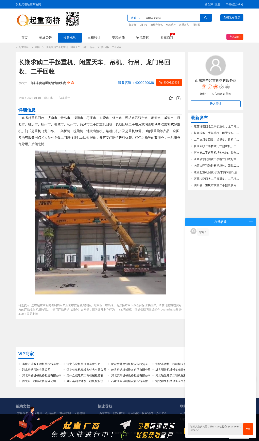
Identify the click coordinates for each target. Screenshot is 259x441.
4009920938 (169, 82)
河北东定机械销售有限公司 (84, 364)
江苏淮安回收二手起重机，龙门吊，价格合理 (222, 126)
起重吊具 (184, 24)
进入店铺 (215, 103)
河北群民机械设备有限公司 (172, 381)
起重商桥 (24, 47)
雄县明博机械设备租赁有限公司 (175, 369)
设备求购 (69, 37)
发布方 (22, 83)
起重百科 (166, 37)
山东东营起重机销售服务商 (52, 83)
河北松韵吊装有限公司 (36, 369)
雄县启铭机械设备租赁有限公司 (131, 369)
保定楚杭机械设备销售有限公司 (86, 369)
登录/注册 (212, 4)
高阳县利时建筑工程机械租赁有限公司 (91, 381)
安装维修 (118, 37)
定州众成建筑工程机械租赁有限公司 (89, 375)
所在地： (49, 98)
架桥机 (132, 24)
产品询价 (235, 37)
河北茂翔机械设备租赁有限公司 (131, 375)
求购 (37, 47)
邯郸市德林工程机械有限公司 (173, 364)
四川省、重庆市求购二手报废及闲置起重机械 (222, 185)
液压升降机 (157, 24)
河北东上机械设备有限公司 (39, 381)
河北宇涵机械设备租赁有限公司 (42, 375)
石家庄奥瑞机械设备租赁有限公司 (132, 381)
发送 (248, 428)
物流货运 (142, 37)
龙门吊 (143, 24)
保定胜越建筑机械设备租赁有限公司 (133, 364)
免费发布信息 (231, 17)
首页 (24, 37)
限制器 (196, 24)
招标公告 (45, 37)
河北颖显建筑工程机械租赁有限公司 (178, 375)
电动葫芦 (171, 24)
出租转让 (94, 37)
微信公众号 (235, 4)
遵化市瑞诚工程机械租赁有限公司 (43, 364)
